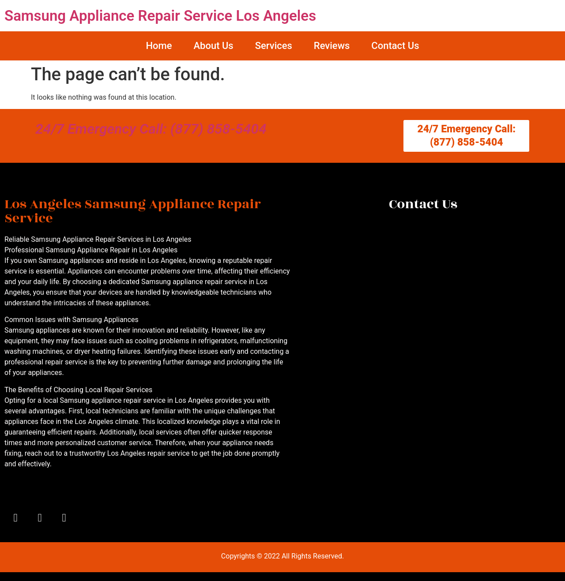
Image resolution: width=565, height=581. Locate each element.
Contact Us (395, 45)
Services (273, 45)
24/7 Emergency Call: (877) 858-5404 (151, 128)
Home (159, 45)
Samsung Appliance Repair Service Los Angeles (160, 15)
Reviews (332, 45)
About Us (213, 45)
